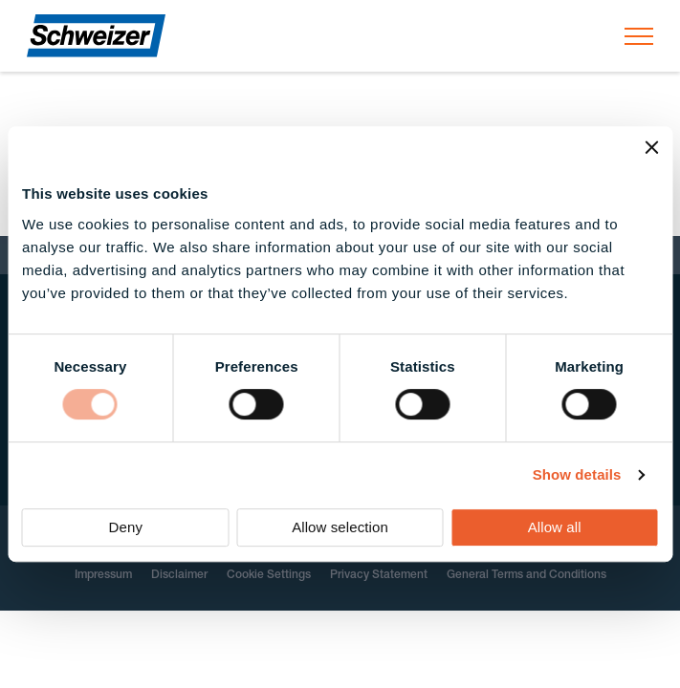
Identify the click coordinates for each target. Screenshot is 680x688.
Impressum (103, 575)
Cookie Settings (269, 575)
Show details (577, 474)
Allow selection (340, 527)
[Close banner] (651, 147)
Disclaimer (179, 575)
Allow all (554, 527)
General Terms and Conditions (526, 575)
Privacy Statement (379, 575)
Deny (126, 527)
